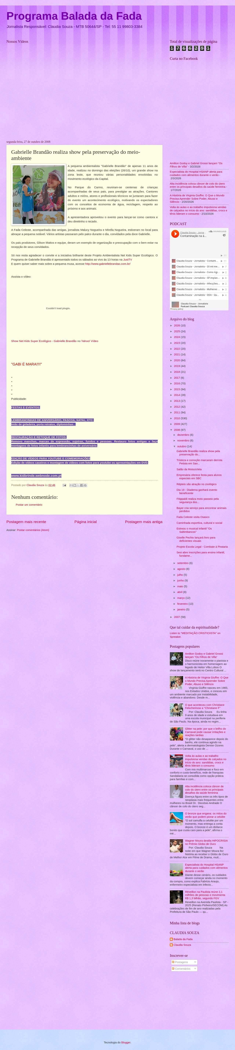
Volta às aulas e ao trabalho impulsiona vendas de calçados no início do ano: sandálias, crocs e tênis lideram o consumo (198, 210)
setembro (183, 563)
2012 (177, 406)
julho (180, 574)
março (181, 597)
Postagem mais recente (26, 522)
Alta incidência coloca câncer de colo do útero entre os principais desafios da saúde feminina (197, 185)
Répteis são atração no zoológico (197, 484)
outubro (182, 446)
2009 (177, 424)
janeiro (181, 609)
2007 (177, 617)
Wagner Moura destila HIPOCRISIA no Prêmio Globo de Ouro (206, 842)
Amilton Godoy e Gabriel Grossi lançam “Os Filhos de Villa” (204, 655)
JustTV (127, 259)
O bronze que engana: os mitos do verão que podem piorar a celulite (206, 815)
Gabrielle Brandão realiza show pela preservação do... (198, 453)
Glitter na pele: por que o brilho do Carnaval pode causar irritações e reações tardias (205, 732)
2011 (177, 412)
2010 (177, 418)
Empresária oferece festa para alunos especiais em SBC (199, 477)
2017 (177, 377)
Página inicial (86, 522)
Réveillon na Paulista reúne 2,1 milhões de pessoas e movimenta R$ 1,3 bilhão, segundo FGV (205, 895)
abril (180, 592)
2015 (177, 389)
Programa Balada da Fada (74, 16)
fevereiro (182, 603)
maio (180, 586)
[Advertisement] (199, 1001)
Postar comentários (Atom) (33, 530)
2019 (177, 366)
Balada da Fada (183, 939)
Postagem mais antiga (143, 522)
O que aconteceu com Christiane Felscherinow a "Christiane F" (204, 706)
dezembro (183, 434)
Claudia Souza (182, 944)
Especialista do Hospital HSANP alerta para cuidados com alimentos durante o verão (196, 173)
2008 (177, 429)
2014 (177, 395)
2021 (177, 354)
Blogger (125, 1042)
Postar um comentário (29, 504)
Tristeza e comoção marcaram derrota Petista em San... (199, 462)
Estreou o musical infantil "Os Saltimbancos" (194, 530)
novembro (183, 440)
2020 (177, 360)
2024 (177, 337)
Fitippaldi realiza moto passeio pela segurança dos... (198, 500)
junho (181, 580)
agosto (181, 568)
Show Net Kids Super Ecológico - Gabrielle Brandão (44, 341)
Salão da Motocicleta (189, 469)
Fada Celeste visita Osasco (193, 517)
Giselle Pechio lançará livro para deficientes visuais (196, 539)
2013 (177, 400)
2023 (177, 342)
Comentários (181, 968)
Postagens (180, 962)
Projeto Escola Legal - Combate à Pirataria (202, 546)
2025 (177, 331)
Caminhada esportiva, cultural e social (199, 522)
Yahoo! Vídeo (89, 341)
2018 (177, 371)
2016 (177, 383)
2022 (177, 348)
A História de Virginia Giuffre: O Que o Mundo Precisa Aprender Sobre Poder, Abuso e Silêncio (197, 198)
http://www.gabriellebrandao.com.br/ (107, 263)
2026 (177, 325)
